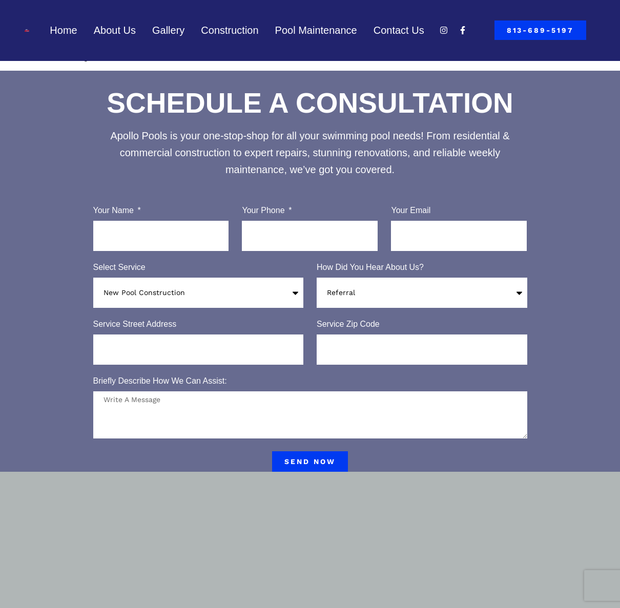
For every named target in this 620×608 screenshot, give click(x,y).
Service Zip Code (348, 324)
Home (63, 30)
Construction (229, 30)
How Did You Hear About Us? (370, 267)
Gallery (168, 30)
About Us (115, 30)
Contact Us (399, 30)
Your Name (114, 210)
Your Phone (264, 210)
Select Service (119, 267)
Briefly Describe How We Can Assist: (160, 381)
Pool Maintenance (316, 30)
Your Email (410, 210)
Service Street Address (135, 324)
